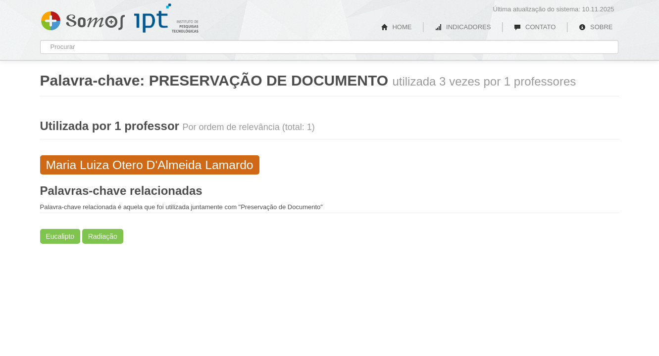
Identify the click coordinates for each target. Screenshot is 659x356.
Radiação (102, 236)
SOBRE (595, 27)
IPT (166, 18)
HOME (396, 27)
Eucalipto (60, 236)
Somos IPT (83, 19)
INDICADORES (463, 27)
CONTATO (535, 27)
